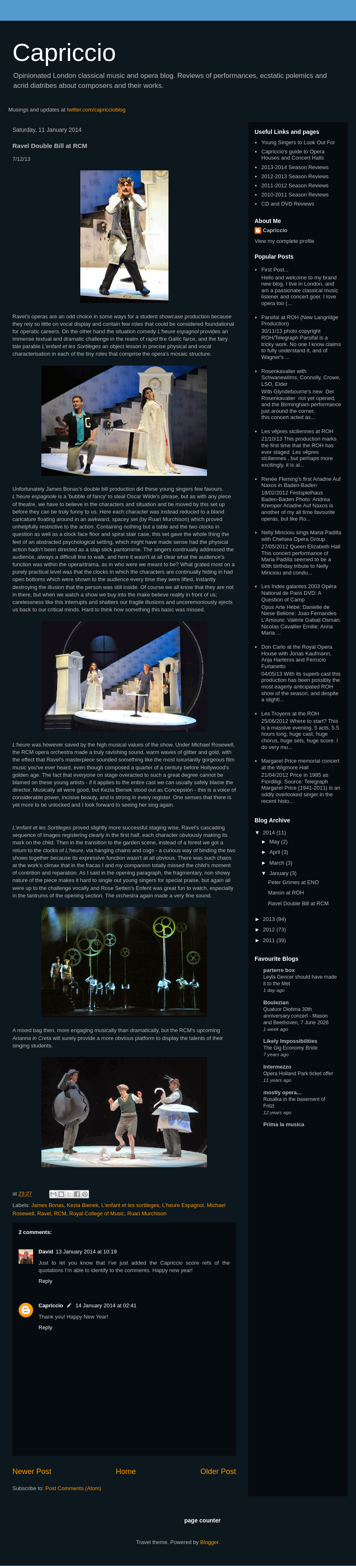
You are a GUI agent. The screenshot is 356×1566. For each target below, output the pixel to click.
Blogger (209, 1542)
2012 (270, 929)
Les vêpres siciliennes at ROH (297, 431)
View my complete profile (284, 241)
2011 (270, 940)
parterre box (279, 970)
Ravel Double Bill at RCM (298, 903)
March (277, 863)
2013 (270, 919)
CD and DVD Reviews (287, 204)
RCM (60, 1213)
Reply (45, 1281)
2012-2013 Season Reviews (295, 176)
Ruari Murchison (147, 1213)
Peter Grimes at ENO (293, 882)
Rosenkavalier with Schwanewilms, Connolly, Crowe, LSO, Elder (300, 377)
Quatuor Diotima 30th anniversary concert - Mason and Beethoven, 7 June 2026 (296, 1015)
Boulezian (276, 1002)
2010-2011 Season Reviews (295, 195)
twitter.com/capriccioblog (96, 110)
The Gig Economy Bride (290, 1048)
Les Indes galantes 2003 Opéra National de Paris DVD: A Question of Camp (298, 592)
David (45, 1251)
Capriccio (64, 52)
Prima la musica (283, 1124)
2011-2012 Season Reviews (295, 185)
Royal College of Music (96, 1213)
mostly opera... (282, 1092)
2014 (270, 832)
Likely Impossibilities (290, 1041)
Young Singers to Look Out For (298, 142)
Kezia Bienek (83, 1205)
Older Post (218, 1471)
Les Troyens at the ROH (290, 713)
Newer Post (31, 1471)
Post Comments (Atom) (73, 1488)
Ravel (44, 1213)
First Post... (275, 270)
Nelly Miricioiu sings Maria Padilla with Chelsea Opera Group (301, 535)
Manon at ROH (286, 893)
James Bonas (47, 1205)
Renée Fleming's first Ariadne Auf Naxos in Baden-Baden (301, 482)
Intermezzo (277, 1067)
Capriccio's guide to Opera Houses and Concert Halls (293, 154)
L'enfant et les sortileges (130, 1205)
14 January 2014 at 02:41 (105, 1305)
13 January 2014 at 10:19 (85, 1251)
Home (126, 1471)
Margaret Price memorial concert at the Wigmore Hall (300, 764)
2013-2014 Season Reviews (295, 167)
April (275, 852)
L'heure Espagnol (183, 1205)
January (279, 873)
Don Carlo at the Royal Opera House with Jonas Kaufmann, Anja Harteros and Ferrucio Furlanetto (296, 656)
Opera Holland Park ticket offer (298, 1073)
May (275, 842)
